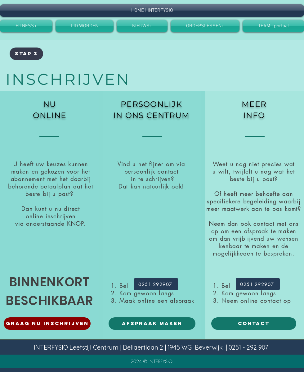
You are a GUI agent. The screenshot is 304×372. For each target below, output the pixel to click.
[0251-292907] (156, 284)
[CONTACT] (253, 323)
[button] (84, 26)
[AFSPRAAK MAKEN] (152, 323)
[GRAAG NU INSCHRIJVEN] (47, 323)
